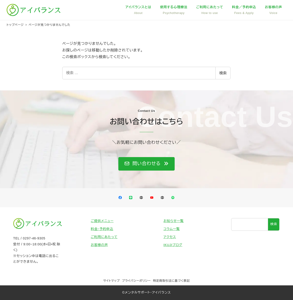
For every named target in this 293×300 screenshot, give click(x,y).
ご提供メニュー (102, 221)
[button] (146, 164)
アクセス (169, 237)
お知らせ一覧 (173, 221)
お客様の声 (99, 245)
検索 (223, 73)
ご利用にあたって (104, 237)
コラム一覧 (171, 229)
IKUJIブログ (172, 245)
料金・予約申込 (102, 229)
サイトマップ (111, 280)
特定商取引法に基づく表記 (171, 280)
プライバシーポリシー (136, 280)
